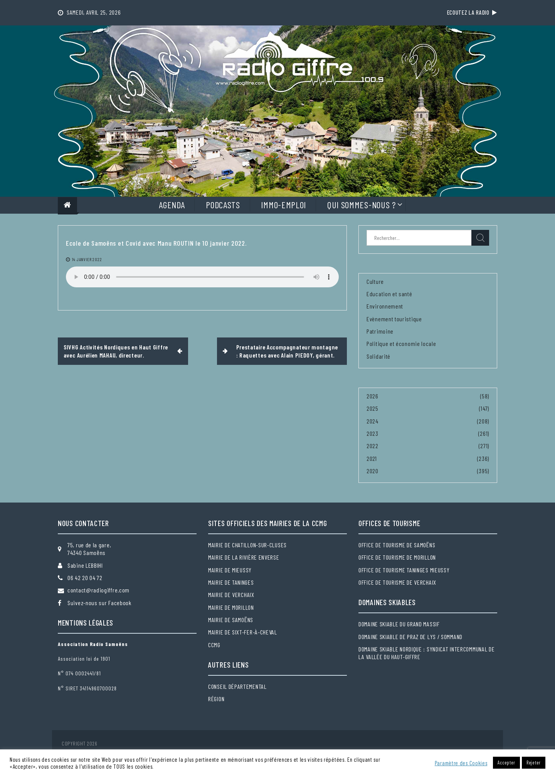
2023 (372, 433)
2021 (372, 458)
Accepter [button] (506, 762)
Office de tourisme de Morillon (397, 557)
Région (216, 698)
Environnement (385, 306)
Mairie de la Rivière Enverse (243, 557)
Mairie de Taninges (231, 582)
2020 (372, 470)
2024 (372, 421)
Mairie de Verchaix (231, 594)
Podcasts (223, 204)
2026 (372, 396)
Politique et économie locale (401, 343)
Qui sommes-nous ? (361, 204)
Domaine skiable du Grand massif (399, 624)
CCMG (214, 644)
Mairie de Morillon (231, 607)
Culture (375, 281)
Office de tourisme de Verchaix (397, 582)
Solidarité (378, 356)
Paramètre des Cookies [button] (461, 762)
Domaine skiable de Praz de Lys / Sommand (410, 636)
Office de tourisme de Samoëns (396, 544)
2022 (372, 445)
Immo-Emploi (283, 204)
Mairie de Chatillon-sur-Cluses (247, 544)
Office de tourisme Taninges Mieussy (404, 570)
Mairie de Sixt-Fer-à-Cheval (242, 632)
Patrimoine (380, 331)
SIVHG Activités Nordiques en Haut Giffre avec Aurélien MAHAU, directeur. (116, 350)
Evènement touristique (394, 318)
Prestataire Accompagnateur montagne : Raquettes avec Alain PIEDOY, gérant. (287, 350)
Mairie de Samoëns (230, 619)
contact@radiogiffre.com (98, 590)
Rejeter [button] (533, 762)
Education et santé (389, 293)
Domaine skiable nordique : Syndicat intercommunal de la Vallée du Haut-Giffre (426, 652)
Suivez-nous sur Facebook (99, 602)
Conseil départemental (237, 686)
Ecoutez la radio (472, 12)
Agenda (172, 204)
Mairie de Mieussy (230, 570)
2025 (372, 408)
